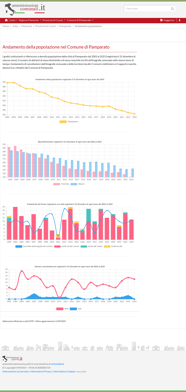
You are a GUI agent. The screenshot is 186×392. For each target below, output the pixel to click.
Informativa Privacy (40, 371)
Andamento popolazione (88, 26)
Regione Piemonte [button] (29, 20)
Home (6, 26)
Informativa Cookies (64, 371)
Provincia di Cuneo (45, 26)
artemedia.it (57, 363)
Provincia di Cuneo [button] (53, 20)
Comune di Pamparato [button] (79, 20)
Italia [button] (12, 20)
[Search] (147, 8)
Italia (15, 26)
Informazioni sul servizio (15, 371)
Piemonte (27, 26)
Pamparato (65, 26)
